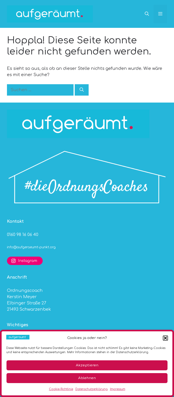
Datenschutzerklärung (91, 389)
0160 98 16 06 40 (22, 234)
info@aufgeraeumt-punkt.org (31, 247)
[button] (165, 338)
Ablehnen (87, 378)
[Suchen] (82, 90)
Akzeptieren (87, 365)
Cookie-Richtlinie (61, 389)
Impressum (117, 389)
